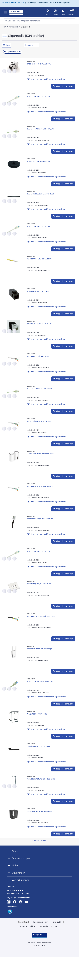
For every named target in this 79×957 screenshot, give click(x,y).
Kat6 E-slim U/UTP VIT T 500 (38, 421)
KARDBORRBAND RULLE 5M (39, 161)
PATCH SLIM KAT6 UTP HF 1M (39, 389)
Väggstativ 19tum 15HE (37, 714)
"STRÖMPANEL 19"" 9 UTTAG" (39, 746)
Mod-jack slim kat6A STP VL (39, 64)
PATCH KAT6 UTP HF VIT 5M (39, 96)
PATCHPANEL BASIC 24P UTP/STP (41, 194)
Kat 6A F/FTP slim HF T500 (38, 356)
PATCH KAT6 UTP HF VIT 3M (39, 551)
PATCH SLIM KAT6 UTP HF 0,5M (40, 129)
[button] (6, 45)
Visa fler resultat (39, 840)
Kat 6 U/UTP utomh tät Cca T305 (41, 616)
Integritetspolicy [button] (40, 922)
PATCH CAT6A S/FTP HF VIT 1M (40, 681)
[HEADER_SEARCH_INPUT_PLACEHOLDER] (39, 20)
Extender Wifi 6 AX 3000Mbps (39, 648)
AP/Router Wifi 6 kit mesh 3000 (40, 453)
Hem (4, 27)
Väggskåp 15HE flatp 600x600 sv (40, 811)
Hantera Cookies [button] (27, 926)
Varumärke (13, 27)
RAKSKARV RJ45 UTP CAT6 (38, 291)
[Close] (75, 2)
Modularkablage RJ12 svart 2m (40, 518)
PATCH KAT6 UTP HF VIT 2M (39, 226)
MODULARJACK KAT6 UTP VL (39, 324)
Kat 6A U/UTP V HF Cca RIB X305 (40, 486)
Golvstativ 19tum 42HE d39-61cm (41, 779)
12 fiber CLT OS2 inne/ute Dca (39, 259)
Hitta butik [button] (56, 922)
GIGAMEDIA (31, 61)
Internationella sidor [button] (49, 926)
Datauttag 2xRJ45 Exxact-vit (39, 583)
